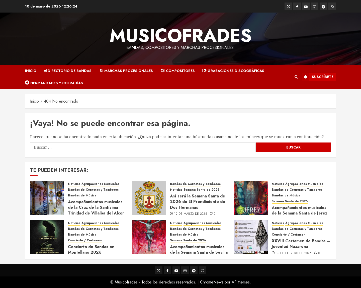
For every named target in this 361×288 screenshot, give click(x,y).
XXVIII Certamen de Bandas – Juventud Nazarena (301, 243)
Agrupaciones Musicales (100, 184)
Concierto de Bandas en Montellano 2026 (91, 249)
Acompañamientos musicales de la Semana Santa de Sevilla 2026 (199, 252)
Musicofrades (181, 35)
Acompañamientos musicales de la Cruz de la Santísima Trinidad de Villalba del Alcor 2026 (96, 210)
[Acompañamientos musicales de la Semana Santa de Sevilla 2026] (149, 237)
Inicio (30, 70)
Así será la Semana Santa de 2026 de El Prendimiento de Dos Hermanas (197, 201)
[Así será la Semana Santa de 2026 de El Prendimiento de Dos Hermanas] (149, 198)
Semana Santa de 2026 (201, 190)
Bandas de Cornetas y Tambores (93, 190)
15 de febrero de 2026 (294, 253)
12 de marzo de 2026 (190, 214)
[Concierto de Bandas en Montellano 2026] (47, 237)
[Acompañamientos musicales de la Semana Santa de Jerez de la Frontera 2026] (251, 198)
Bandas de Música (82, 195)
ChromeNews (211, 282)
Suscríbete (317, 77)
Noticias (74, 184)
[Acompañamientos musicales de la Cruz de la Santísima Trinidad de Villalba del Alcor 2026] (47, 198)
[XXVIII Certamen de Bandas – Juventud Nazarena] (251, 237)
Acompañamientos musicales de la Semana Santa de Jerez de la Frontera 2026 (299, 213)
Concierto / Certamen (85, 240)
